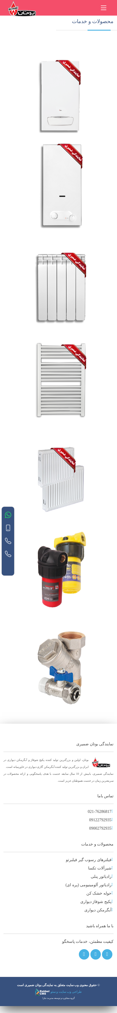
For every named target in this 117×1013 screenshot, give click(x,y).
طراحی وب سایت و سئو (58, 991)
